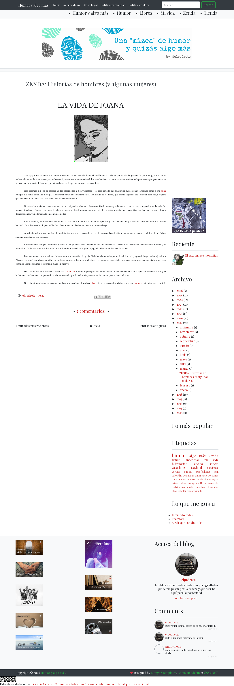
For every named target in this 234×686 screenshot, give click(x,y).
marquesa (138, 283)
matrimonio (178, 487)
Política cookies (139, 5)
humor (179, 455)
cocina (198, 464)
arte (204, 475)
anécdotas (192, 460)
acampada (188, 475)
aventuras (213, 475)
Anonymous (173, 646)
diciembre (187, 327)
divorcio (194, 479)
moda (190, 487)
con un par (70, 271)
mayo (184, 359)
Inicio (56, 5)
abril (183, 364)
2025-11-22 (212, 628)
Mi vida (168, 13)
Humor (124, 13)
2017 (179, 399)
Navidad (196, 468)
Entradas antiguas (152, 326)
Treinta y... (179, 519)
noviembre (187, 332)
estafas (176, 483)
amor (198, 475)
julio (183, 350)
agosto (185, 345)
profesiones (203, 471)
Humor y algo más (33, 5)
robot (181, 490)
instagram (193, 483)
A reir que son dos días (187, 523)
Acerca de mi (71, 5)
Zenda (189, 13)
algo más (197, 455)
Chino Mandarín (189, 673)
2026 (180, 291)
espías (215, 479)
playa (174, 490)
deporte (185, 479)
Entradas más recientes (33, 326)
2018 (179, 394)
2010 (179, 413)
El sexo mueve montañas (201, 255)
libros (203, 483)
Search (208, 5)
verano (176, 471)
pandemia (212, 468)
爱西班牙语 (211, 673)
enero (184, 390)
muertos (200, 487)
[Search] (181, 4)
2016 (179, 403)
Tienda (210, 13)
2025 (179, 295)
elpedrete (188, 579)
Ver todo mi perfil (186, 598)
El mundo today (182, 515)
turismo (188, 490)
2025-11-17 (213, 656)
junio (183, 355)
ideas (183, 483)
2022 (179, 309)
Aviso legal (90, 5)
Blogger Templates (163, 673)
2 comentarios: (91, 311)
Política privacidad (113, 5)
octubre (185, 336)
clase (93, 283)
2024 (180, 300)
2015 (179, 408)
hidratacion (179, 464)
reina (163, 190)
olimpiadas (212, 487)
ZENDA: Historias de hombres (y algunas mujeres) (91, 84)
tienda (176, 460)
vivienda (197, 490)
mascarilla (212, 483)
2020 (180, 318)
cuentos (176, 479)
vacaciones (179, 468)
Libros (145, 13)
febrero (185, 385)
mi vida (211, 460)
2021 (179, 313)
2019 (179, 323)
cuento (188, 471)
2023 (179, 304)
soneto (214, 464)
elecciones (205, 479)
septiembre (188, 341)
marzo (184, 368)
